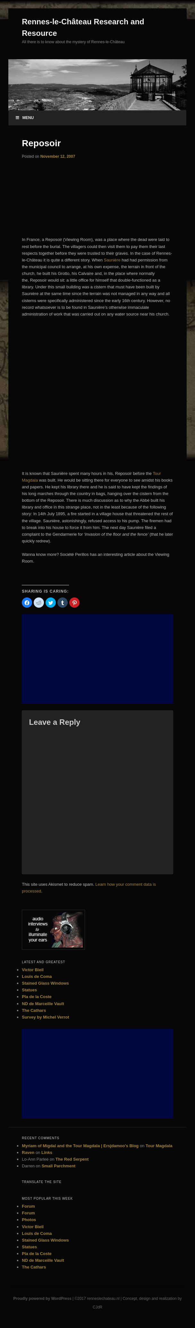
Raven (28, 1152)
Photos (29, 1219)
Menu (24, 118)
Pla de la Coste (36, 996)
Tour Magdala (159, 1145)
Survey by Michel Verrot (45, 1017)
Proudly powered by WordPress (42, 1298)
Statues (29, 990)
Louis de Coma (37, 976)
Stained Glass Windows (45, 983)
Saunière (112, 260)
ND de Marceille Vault (43, 1003)
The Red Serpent (72, 1159)
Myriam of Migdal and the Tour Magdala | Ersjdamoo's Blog (80, 1145)
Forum (28, 1206)
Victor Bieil (33, 969)
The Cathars (34, 1010)
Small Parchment (59, 1166)
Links (46, 1152)
